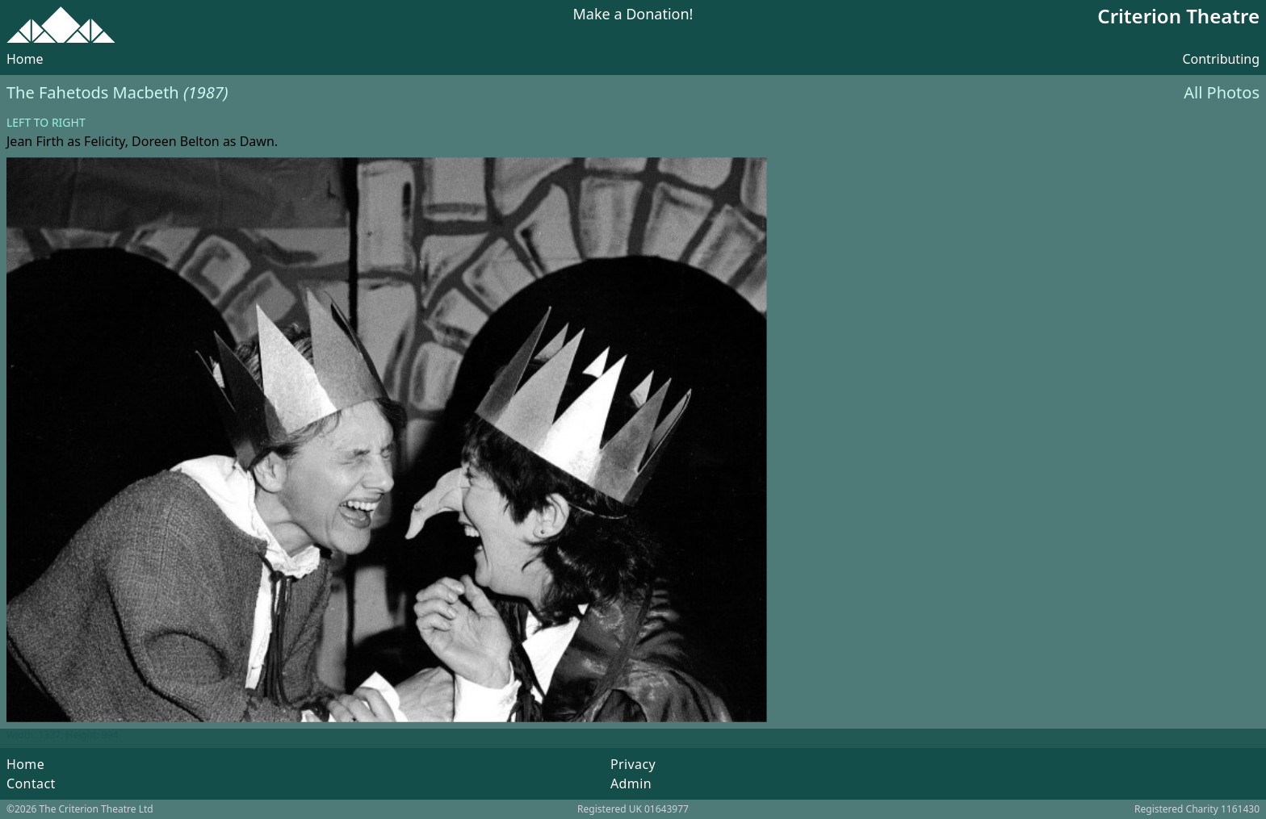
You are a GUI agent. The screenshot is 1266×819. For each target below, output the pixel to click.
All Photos (1222, 92)
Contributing (1221, 59)
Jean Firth (35, 141)
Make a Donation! (633, 14)
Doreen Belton (176, 141)
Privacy (633, 764)
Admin (631, 783)
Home (25, 59)
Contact (31, 783)
